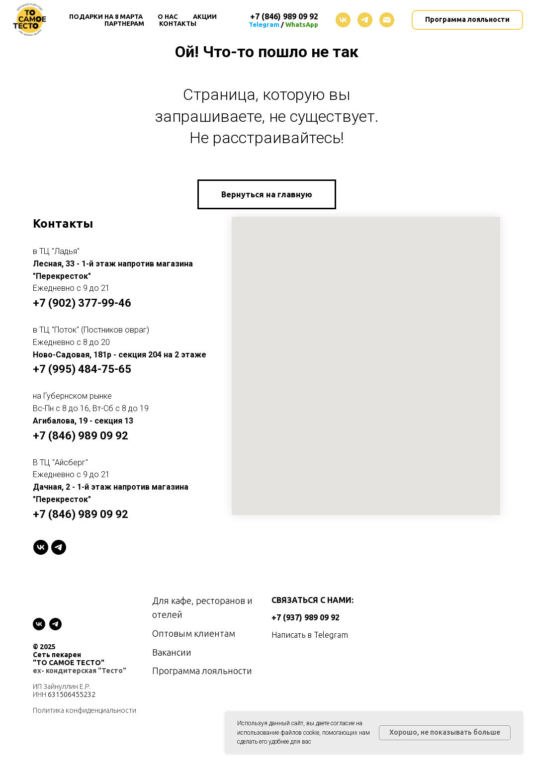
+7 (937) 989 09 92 (305, 617)
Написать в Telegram (309, 634)
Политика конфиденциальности (84, 710)
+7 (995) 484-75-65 (82, 369)
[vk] (343, 19)
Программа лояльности (202, 671)
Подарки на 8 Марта (106, 16)
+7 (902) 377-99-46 (82, 303)
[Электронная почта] (386, 19)
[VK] (40, 547)
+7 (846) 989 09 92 (80, 435)
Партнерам (124, 23)
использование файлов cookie (278, 732)
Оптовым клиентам (193, 633)
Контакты (177, 23)
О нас (168, 16)
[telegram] (364, 19)
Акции (205, 16)
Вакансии (171, 652)
